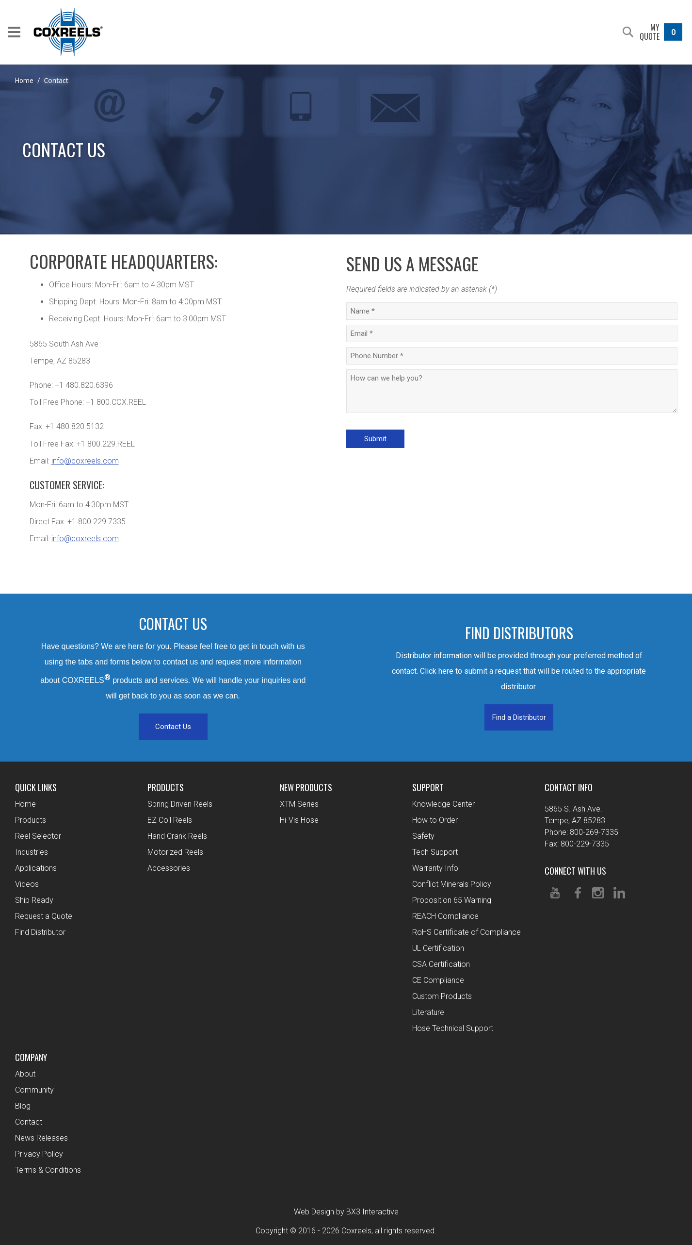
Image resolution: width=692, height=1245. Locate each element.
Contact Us (173, 726)
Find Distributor (40, 932)
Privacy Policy (39, 1154)
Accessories (168, 868)
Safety (423, 836)
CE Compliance (438, 980)
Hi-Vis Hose (299, 820)
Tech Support (435, 852)
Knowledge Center (443, 804)
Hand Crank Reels (177, 836)
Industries (31, 852)
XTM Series (299, 804)
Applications (36, 868)
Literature (428, 1012)
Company (31, 1057)
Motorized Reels (175, 852)
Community (34, 1090)
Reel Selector (38, 836)
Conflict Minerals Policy (451, 884)
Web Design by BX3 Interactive (346, 1211)
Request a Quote (43, 916)
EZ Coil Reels (169, 820)
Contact (28, 1122)
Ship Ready (34, 900)
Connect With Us (575, 870)
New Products (306, 787)
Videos (27, 884)
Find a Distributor (519, 717)
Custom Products (442, 996)
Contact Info (569, 787)
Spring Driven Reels (179, 804)
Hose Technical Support (452, 1028)
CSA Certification (441, 964)
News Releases (41, 1138)
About (25, 1074)
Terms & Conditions (48, 1170)
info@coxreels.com (85, 460)
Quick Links (36, 787)
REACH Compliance (445, 916)
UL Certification (438, 948)
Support (428, 787)
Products (30, 820)
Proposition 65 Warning (451, 900)
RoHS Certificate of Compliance (466, 932)
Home (24, 80)
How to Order (435, 820)
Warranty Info (435, 868)
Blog (23, 1106)
